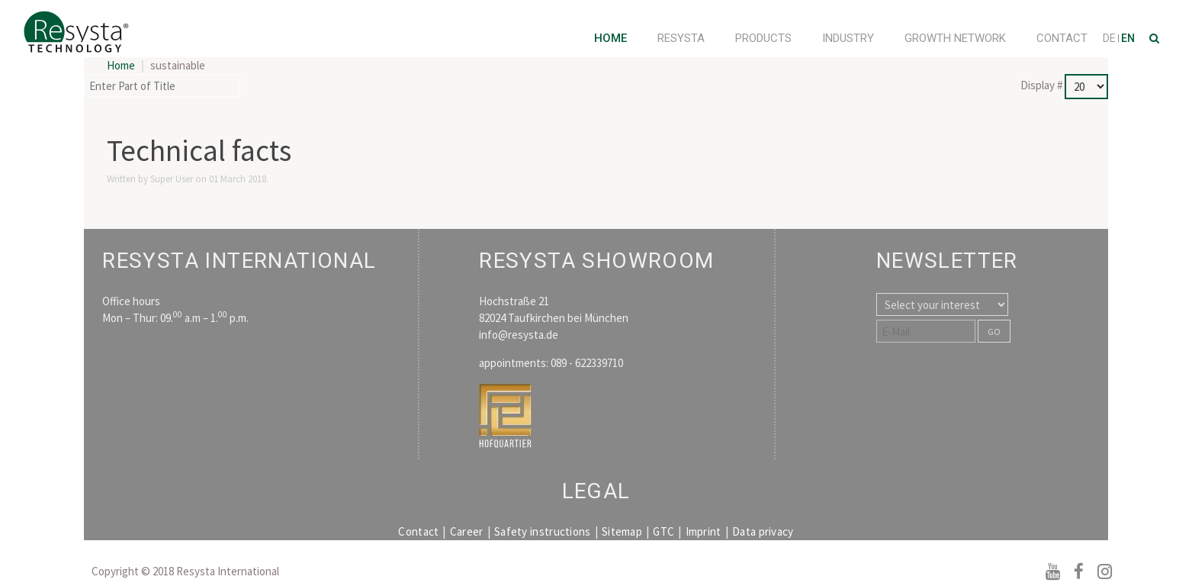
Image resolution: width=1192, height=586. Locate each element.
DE (1110, 38)
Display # (1042, 85)
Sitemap (622, 531)
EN (1128, 38)
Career (467, 531)
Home (610, 38)
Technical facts (199, 150)
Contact (1062, 38)
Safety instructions (542, 531)
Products (763, 38)
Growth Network (955, 38)
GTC (663, 531)
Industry (848, 38)
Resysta (681, 38)
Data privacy (763, 531)
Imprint (703, 531)
